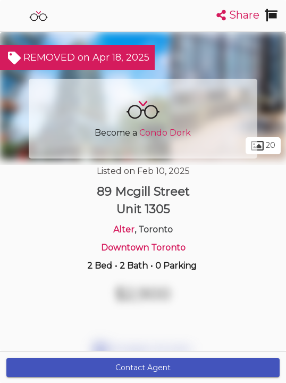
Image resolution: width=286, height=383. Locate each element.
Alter (123, 229)
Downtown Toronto (143, 248)
